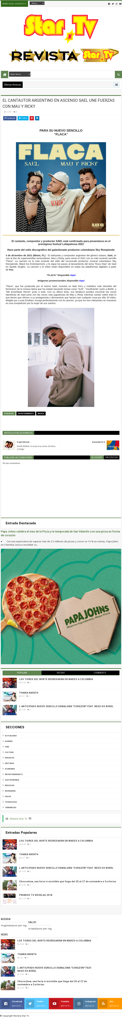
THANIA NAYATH (28, 693)
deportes (9, 758)
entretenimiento (26, 413)
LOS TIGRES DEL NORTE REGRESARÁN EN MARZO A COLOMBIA (56, 679)
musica (41, 413)
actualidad (11, 735)
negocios (9, 785)
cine (7, 746)
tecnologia (11, 802)
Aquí (72, 275)
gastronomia (12, 780)
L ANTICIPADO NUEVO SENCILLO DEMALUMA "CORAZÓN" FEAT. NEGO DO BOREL (66, 706)
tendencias (10, 807)
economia (10, 769)
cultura (9, 752)
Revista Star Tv (18, 818)
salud (8, 796)
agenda (9, 741)
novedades (10, 791)
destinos (9, 763)
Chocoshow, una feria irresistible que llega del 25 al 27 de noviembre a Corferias (67, 881)
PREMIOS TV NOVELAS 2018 (35, 895)
